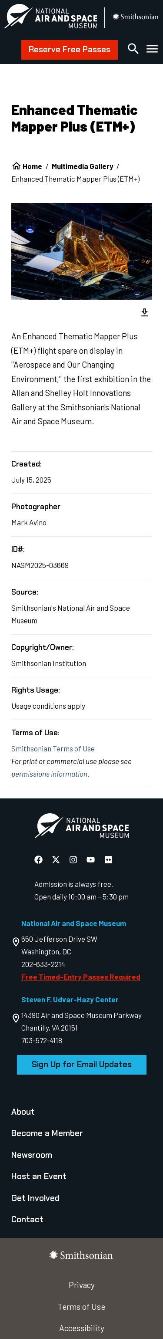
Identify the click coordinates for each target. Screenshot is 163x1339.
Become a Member (47, 1133)
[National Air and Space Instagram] (74, 859)
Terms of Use (81, 1307)
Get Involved (35, 1198)
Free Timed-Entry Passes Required (80, 976)
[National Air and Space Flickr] (108, 859)
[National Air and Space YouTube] (91, 859)
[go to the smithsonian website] (136, 17)
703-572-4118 (41, 1040)
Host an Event (39, 1176)
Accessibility (81, 1328)
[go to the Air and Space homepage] (81, 827)
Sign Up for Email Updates (82, 1064)
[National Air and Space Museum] (50, 18)
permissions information (49, 773)
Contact (27, 1219)
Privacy (82, 1285)
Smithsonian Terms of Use (53, 748)
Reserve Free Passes (69, 49)
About (23, 1111)
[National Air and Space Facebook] (39, 859)
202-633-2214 (43, 964)
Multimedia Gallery (82, 166)
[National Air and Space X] (57, 859)
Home (32, 166)
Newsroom (31, 1155)
